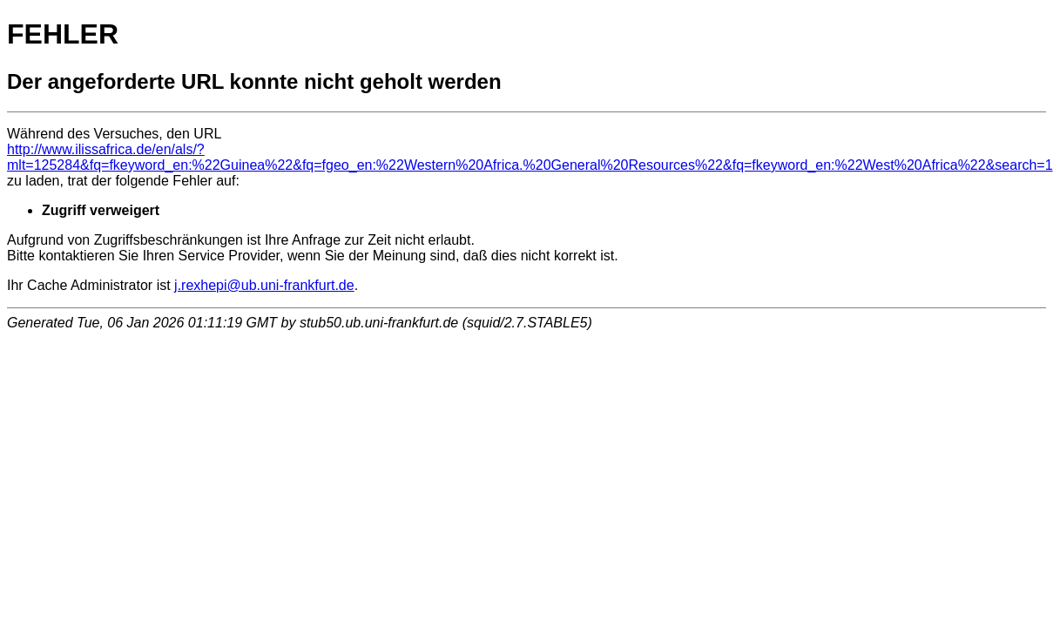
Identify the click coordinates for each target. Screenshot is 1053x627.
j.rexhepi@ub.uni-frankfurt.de (264, 285)
